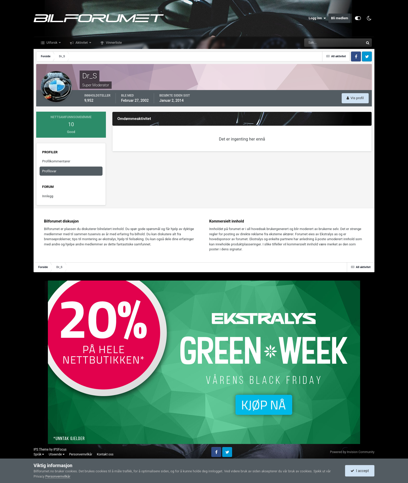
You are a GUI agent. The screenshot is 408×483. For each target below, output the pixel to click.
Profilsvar (49, 171)
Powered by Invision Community (352, 452)
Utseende (56, 454)
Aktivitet (82, 43)
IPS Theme (41, 449)
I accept (359, 471)
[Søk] (318, 43)
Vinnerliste (113, 43)
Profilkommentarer (56, 161)
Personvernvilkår (80, 454)
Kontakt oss (105, 454)
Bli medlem (339, 18)
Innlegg (47, 196)
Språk (39, 454)
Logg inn (317, 18)
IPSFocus (59, 449)
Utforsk (52, 43)
